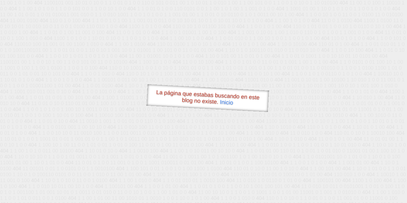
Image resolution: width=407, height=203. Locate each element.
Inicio (226, 102)
